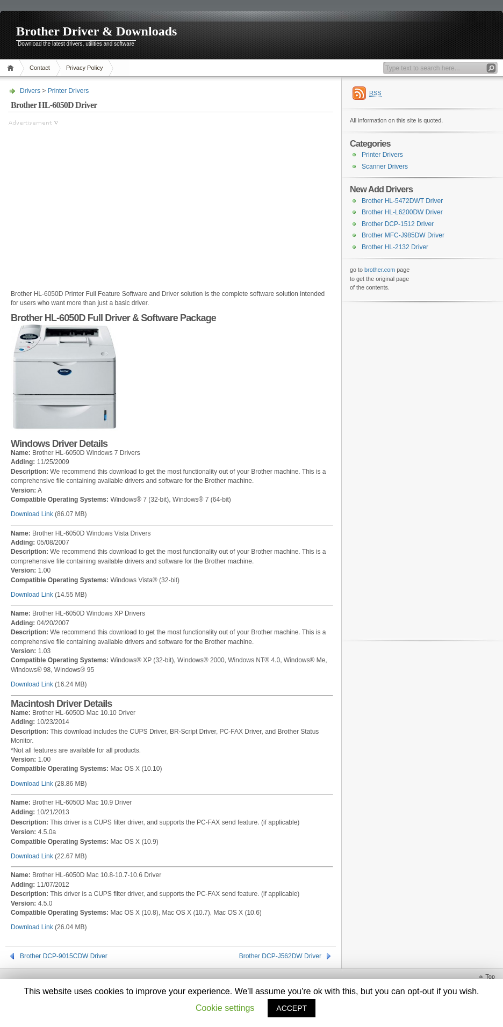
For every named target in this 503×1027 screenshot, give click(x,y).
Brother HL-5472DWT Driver (402, 201)
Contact (40, 67)
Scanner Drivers (385, 166)
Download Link (32, 514)
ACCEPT (291, 1008)
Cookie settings (225, 1007)
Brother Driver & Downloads (96, 31)
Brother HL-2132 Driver (395, 247)
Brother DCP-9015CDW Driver (63, 956)
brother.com (379, 269)
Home (12, 68)
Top (490, 976)
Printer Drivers (68, 91)
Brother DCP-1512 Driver (398, 224)
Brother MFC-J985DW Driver (403, 235)
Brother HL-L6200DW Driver (402, 212)
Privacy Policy (84, 67)
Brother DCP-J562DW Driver (280, 956)
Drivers (30, 91)
